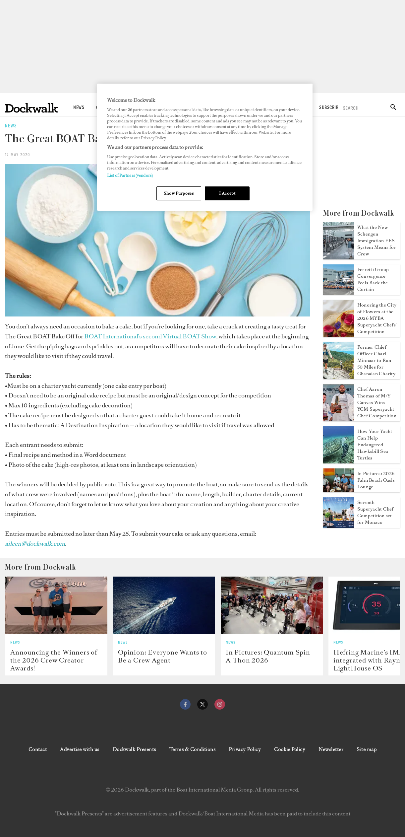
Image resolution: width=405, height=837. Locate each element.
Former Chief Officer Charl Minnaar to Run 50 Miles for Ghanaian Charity (376, 360)
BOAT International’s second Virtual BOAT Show (150, 336)
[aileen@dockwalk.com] (35, 543)
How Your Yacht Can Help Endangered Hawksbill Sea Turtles (374, 444)
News (78, 107)
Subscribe (329, 107)
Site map (366, 749)
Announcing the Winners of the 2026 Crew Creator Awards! (53, 660)
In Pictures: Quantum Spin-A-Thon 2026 (269, 656)
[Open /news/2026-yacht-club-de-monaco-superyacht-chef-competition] (338, 526)
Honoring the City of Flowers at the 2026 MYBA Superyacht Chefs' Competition (376, 318)
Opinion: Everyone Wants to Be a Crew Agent (162, 656)
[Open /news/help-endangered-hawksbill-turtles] (338, 461)
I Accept (227, 193)
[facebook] (185, 704)
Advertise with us (79, 749)
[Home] (31, 108)
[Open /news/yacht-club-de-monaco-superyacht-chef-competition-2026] (338, 419)
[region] (205, 147)
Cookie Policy (289, 749)
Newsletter (330, 749)
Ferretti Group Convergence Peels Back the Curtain (373, 279)
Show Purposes (179, 193)
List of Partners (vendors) (130, 175)
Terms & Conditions (192, 749)
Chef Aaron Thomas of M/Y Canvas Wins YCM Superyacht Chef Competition (376, 402)
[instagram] (219, 704)
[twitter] (202, 704)
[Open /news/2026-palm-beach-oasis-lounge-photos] (338, 490)
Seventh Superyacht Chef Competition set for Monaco (375, 512)
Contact (38, 749)
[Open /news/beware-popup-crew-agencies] (164, 605)
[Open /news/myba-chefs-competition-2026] (338, 335)
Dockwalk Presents (134, 749)
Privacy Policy (245, 749)
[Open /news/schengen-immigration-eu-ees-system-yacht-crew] (338, 257)
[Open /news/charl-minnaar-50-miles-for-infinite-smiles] (338, 377)
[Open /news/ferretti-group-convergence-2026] (338, 293)
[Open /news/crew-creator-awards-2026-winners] (56, 605)
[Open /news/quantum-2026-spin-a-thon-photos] (272, 605)
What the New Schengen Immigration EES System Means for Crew (376, 240)
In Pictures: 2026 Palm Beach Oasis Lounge (376, 480)
